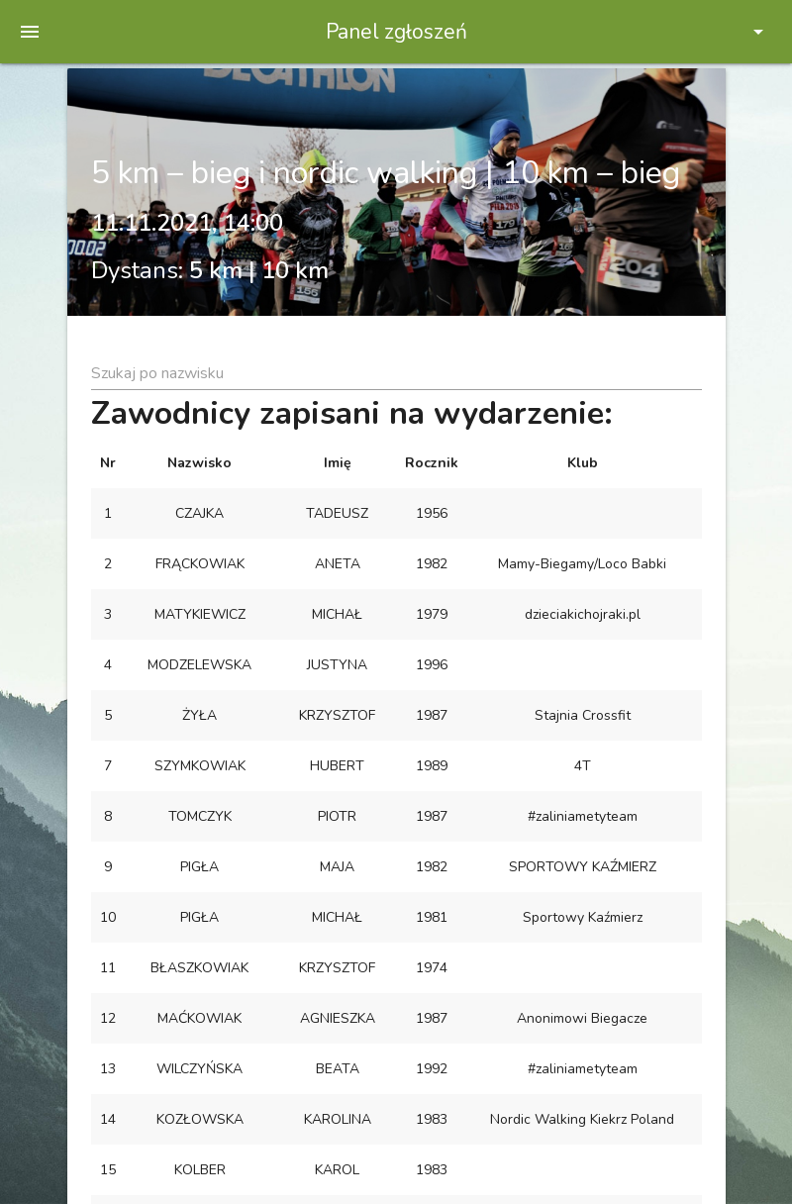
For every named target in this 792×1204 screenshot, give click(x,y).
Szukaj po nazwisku (157, 373)
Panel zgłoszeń (396, 32)
